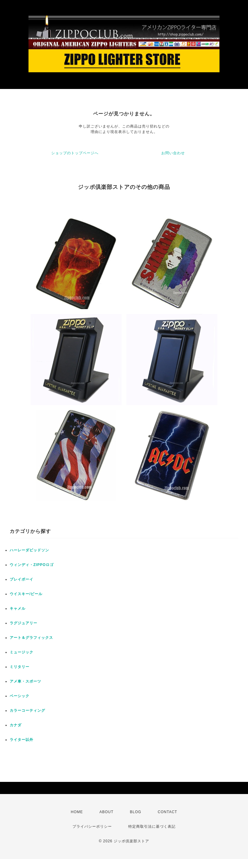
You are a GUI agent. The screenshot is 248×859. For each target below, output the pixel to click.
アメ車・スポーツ (25, 681)
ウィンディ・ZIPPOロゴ (32, 565)
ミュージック (21, 652)
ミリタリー (19, 667)
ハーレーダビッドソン (29, 550)
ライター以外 (21, 740)
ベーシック (19, 696)
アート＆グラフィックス (31, 638)
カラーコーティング (27, 710)
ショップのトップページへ (75, 153)
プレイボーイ (21, 579)
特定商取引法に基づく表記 (152, 826)
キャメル (17, 608)
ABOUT (106, 812)
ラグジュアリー (23, 623)
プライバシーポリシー (92, 826)
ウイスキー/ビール (26, 594)
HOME (77, 812)
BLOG (135, 812)
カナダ (16, 725)
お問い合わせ (173, 153)
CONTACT (167, 812)
